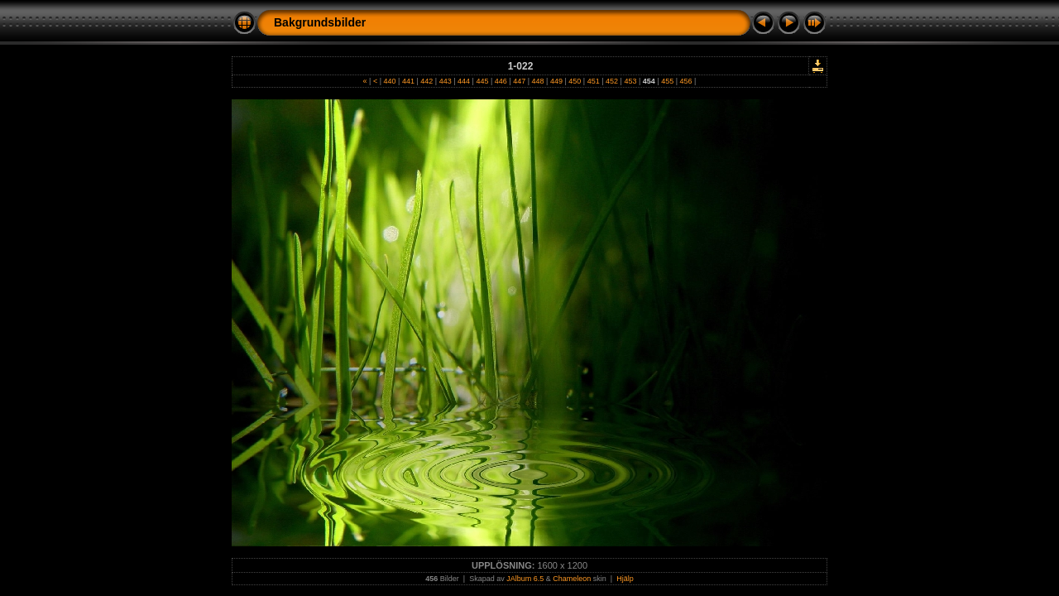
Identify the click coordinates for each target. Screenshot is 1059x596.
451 (593, 81)
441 (408, 81)
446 (500, 81)
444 (464, 81)
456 (686, 81)
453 (630, 81)
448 (538, 81)
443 (445, 81)
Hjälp (625, 578)
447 (519, 81)
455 (667, 81)
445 (482, 81)
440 (389, 81)
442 (427, 81)
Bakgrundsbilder (320, 22)
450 (575, 81)
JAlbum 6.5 (525, 578)
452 (612, 81)
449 (556, 81)
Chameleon (572, 578)
